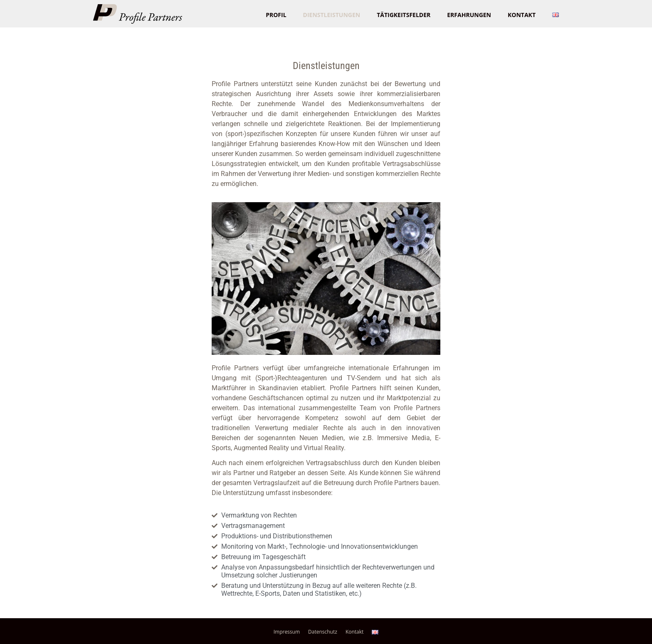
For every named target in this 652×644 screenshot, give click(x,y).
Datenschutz (322, 631)
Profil (276, 15)
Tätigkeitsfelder (403, 15)
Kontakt (522, 15)
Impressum (287, 631)
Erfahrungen (469, 15)
